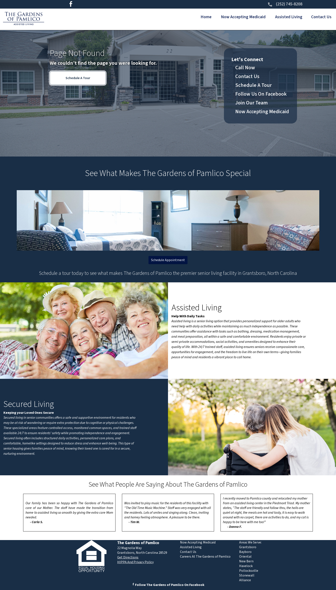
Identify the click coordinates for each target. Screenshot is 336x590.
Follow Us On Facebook (261, 94)
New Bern (246, 561)
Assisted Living (287, 17)
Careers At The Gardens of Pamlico (205, 556)
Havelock (246, 566)
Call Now (245, 67)
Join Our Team (251, 103)
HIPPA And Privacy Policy (135, 562)
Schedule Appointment (168, 260)
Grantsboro (247, 547)
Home (200, 17)
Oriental (245, 556)
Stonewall (246, 575)
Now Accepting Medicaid (239, 17)
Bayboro (245, 551)
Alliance (245, 580)
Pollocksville (248, 570)
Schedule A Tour (78, 78)
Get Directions (127, 557)
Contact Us (320, 17)
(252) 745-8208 (284, 4)
